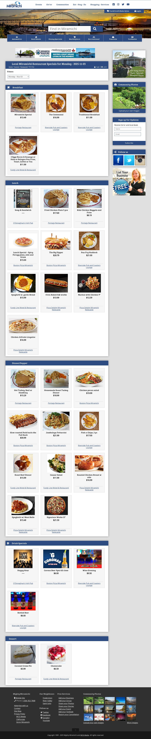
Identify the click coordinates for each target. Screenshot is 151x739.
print (104, 67)
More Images (132, 723)
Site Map (17, 711)
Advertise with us (21, 705)
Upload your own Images (129, 111)
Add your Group (65, 701)
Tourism (16, 67)
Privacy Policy (19, 714)
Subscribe (129, 143)
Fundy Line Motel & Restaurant (23, 170)
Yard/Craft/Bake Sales (118, 11)
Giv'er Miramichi (23, 722)
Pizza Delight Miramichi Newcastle (56, 308)
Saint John (47, 703)
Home (11, 67)
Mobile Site (20, 698)
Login (137, 11)
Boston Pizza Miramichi (23, 265)
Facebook (46, 715)
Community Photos (128, 84)
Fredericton (47, 698)
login (96, 67)
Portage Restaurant (23, 127)
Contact (17, 708)
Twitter (46, 712)
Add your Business (66, 698)
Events (39, 4)
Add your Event (65, 709)
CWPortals (20, 719)
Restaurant (24, 67)
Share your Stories (66, 706)
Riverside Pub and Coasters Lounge (56, 128)
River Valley (47, 701)
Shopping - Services (99, 4)
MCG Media (21, 716)
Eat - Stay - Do (79, 4)
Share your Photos (66, 703)
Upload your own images (93, 722)
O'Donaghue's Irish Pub (23, 223)
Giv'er (49, 4)
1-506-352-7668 (28, 701)
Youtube (46, 720)
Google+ (46, 718)
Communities (62, 4)
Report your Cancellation (69, 714)
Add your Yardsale (66, 712)
